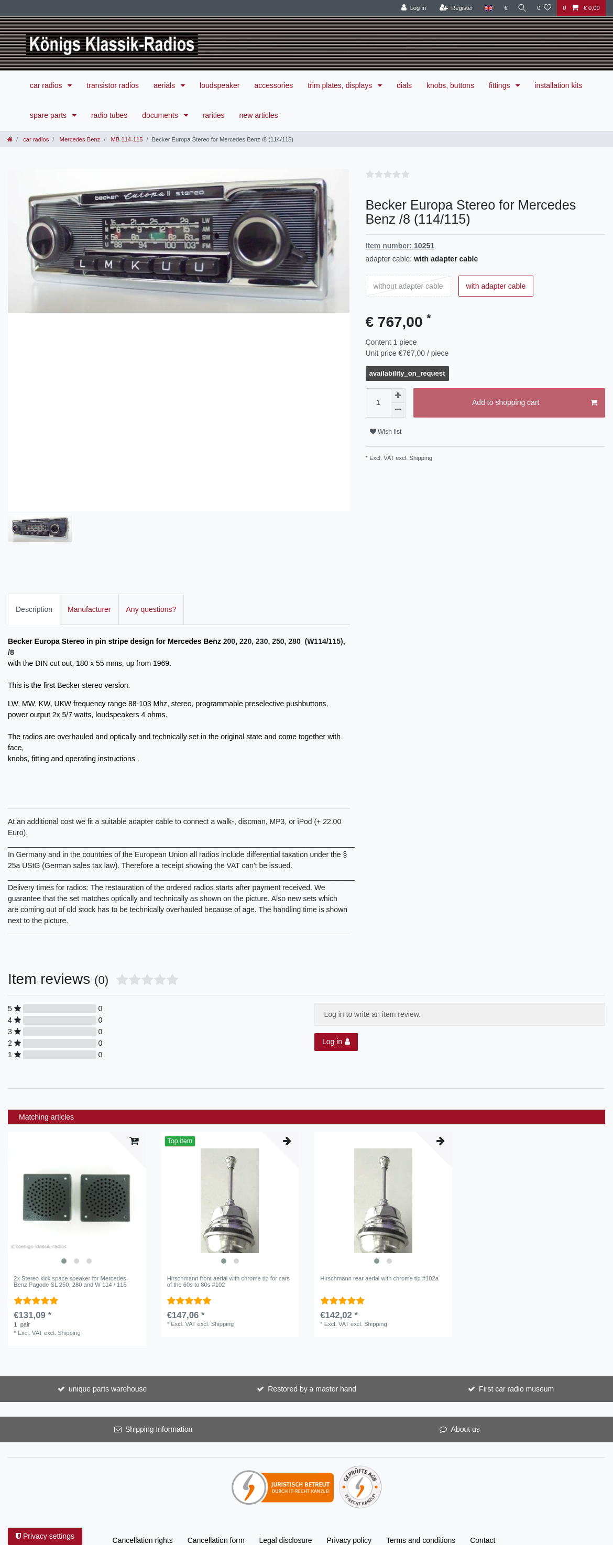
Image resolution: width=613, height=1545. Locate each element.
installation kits (558, 85)
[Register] (453, 8)
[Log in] (410, 8)
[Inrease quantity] (398, 395)
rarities (214, 115)
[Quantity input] (378, 403)
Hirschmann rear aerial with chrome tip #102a (379, 1276)
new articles (258, 115)
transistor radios (112, 85)
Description (34, 606)
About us (465, 1426)
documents (161, 115)
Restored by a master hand (312, 1386)
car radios (47, 85)
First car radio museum (516, 1386)
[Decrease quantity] (398, 410)
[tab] (34, 606)
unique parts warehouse (108, 1386)
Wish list (386, 431)
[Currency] (502, 8)
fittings (500, 85)
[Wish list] (544, 8)
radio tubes (109, 115)
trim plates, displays (341, 85)
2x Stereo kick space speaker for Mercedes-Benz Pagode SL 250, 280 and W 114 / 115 (71, 1279)
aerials (165, 85)
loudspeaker (219, 85)
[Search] (520, 8)
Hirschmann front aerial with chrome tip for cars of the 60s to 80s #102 (228, 1279)
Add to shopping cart (534, 403)
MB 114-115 (126, 139)
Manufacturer (89, 606)
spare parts (49, 115)
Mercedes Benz (79, 139)
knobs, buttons (450, 85)
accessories (273, 85)
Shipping (420, 458)
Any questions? (151, 606)
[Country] (485, 8)
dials (404, 85)
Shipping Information (158, 1426)
